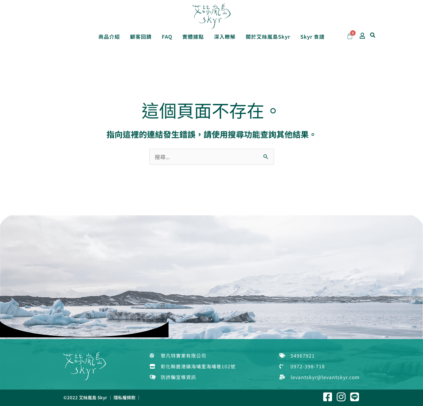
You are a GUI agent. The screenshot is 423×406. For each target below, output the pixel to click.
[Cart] (349, 36)
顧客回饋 (141, 36)
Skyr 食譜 (312, 36)
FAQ (167, 36)
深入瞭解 (225, 36)
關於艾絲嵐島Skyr (268, 36)
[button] (372, 35)
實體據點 (193, 36)
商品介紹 (109, 36)
